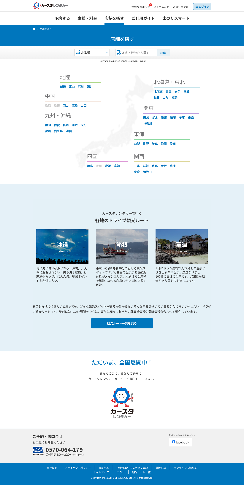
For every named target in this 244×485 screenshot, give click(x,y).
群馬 (164, 117)
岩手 (177, 91)
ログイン (204, 6)
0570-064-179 (64, 449)
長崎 (66, 125)
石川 (81, 86)
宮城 (186, 91)
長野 (146, 143)
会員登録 (180, 7)
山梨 (137, 143)
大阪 (164, 165)
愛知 (173, 143)
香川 (99, 165)
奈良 (137, 171)
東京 (191, 117)
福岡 (48, 125)
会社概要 (52, 468)
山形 (166, 97)
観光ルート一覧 (141, 472)
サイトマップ (101, 472)
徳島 (90, 165)
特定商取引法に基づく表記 (132, 468)
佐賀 (57, 125)
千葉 (182, 117)
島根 (57, 105)
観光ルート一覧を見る (122, 323)
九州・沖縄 (58, 115)
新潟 (63, 86)
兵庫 (173, 165)
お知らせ (140, 7)
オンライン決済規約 (185, 468)
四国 (92, 156)
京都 (155, 165)
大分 (84, 125)
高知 (117, 165)
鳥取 (48, 105)
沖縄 (69, 131)
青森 (169, 91)
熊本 (75, 125)
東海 (139, 134)
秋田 (157, 97)
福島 (175, 97)
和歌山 (147, 171)
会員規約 (104, 468)
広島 (75, 105)
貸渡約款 (161, 468)
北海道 (158, 91)
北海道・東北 (169, 81)
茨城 (146, 117)
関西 (139, 156)
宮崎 (48, 131)
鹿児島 (58, 131)
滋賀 (146, 165)
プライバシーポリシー (78, 468)
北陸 (65, 77)
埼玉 (173, 117)
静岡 (164, 143)
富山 (72, 86)
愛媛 (108, 165)
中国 (50, 95)
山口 (84, 105)
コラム (121, 472)
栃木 (155, 117)
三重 (137, 165)
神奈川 (147, 123)
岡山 (66, 105)
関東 (148, 108)
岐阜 (155, 143)
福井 (90, 86)
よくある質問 (161, 7)
